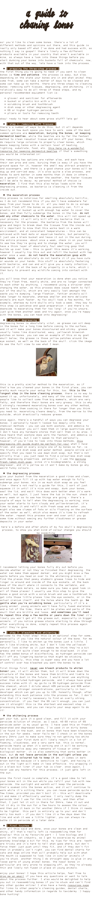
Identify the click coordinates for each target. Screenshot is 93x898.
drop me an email (12, 876)
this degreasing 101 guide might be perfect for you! (41, 442)
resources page (78, 885)
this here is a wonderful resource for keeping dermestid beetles (42, 149)
